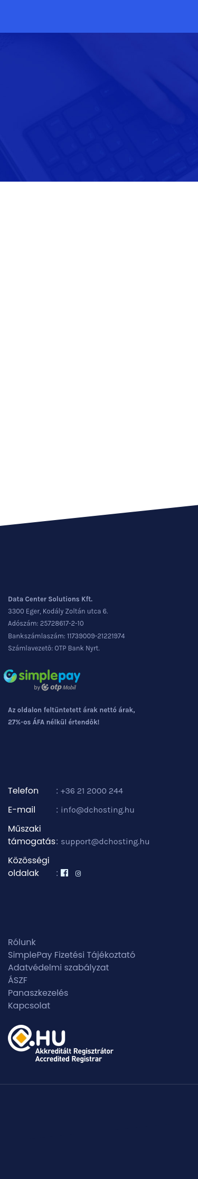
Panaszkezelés (38, 993)
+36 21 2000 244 (92, 791)
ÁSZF (17, 980)
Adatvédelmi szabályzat (58, 967)
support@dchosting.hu (105, 841)
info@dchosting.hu (98, 810)
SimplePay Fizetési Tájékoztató (71, 955)
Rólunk (22, 942)
